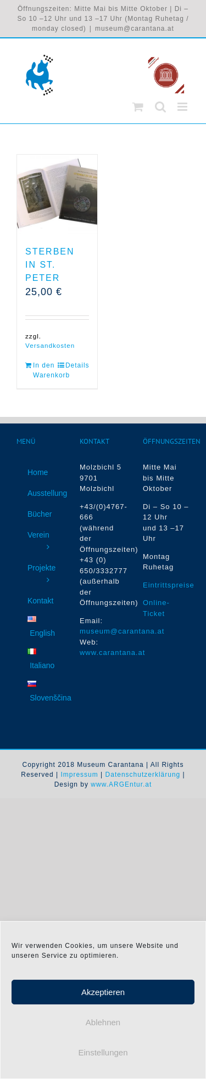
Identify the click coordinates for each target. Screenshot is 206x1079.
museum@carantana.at (134, 28)
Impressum (79, 774)
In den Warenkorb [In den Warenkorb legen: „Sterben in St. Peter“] (45, 370)
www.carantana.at (112, 652)
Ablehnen (103, 1027)
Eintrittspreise (168, 585)
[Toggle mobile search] (160, 106)
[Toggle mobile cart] (138, 106)
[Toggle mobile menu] (183, 106)
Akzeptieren (103, 997)
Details (77, 365)
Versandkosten (50, 345)
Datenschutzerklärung (143, 774)
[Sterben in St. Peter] (57, 195)
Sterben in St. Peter (50, 265)
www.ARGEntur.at (121, 784)
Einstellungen (102, 1058)
